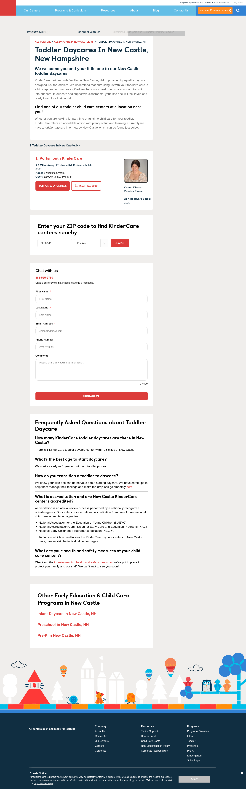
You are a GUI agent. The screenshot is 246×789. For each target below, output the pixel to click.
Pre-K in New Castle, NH (59, 635)
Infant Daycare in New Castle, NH (66, 614)
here (130, 487)
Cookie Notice (77, 780)
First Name (91, 296)
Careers (99, 746)
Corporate (100, 750)
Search (120, 243)
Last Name (91, 312)
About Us (100, 731)
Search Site (238, 12)
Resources (108, 10)
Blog (156, 10)
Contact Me (91, 396)
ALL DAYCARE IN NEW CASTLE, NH (74, 41)
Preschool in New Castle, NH (63, 624)
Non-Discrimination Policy (155, 746)
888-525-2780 (44, 277)
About (134, 10)
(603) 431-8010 (86, 185)
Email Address (91, 328)
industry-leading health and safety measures (83, 562)
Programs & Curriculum (70, 10)
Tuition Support (149, 731)
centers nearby (214, 10)
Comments (41, 355)
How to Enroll (148, 736)
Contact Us (181, 10)
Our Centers (32, 10)
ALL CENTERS (43, 41)
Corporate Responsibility (154, 750)
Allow (194, 779)
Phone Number (91, 344)
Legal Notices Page (43, 783)
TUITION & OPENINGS (53, 185)
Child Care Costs (150, 741)
